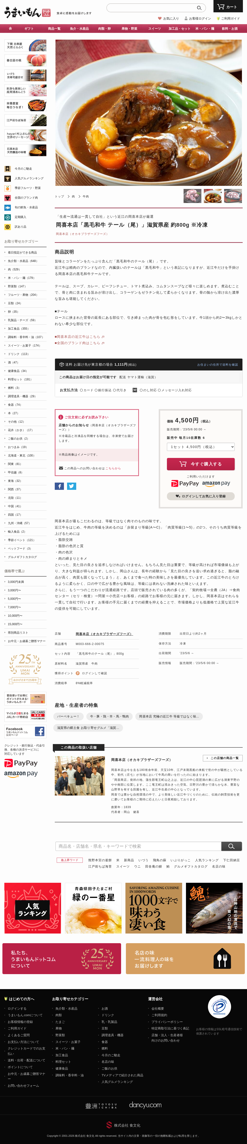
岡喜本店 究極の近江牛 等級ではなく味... (169, 716)
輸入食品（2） (17, 531)
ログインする (17, 1008)
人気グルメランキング (29, 178)
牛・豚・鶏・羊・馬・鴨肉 (109, 716)
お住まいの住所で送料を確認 (217, 364)
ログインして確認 (94, 673)
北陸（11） (15, 498)
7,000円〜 (14, 607)
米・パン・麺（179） (22, 278)
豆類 (105, 1028)
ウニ (137, 866)
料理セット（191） (20, 379)
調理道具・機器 (113, 1035)
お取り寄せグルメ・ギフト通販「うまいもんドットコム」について (61, 958)
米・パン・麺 (204, 28)
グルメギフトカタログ (191, 866)
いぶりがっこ (181, 860)
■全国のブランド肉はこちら (77, 343)
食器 (105, 1042)
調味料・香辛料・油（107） (26, 337)
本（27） (14, 413)
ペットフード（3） (20, 548)
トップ (59, 196)
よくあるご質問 (19, 1035)
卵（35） (14, 311)
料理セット (63, 1062)
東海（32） (15, 481)
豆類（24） (15, 303)
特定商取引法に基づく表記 (170, 1028)
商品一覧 (54, 28)
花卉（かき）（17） (21, 430)
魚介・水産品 (79, 28)
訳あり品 (20, 226)
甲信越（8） (16, 472)
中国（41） (15, 506)
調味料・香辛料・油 (69, 1075)
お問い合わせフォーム (23, 1085)
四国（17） (15, 514)
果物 (58, 1028)
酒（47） (14, 362)
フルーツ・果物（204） (23, 295)
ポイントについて (20, 1067)
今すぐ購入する (200, 463)
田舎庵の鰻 (153, 866)
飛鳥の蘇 (159, 860)
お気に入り (171, 18)
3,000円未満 (16, 582)
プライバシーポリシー (167, 1022)
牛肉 (86, 196)
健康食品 (61, 1068)
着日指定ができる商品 (22, 252)
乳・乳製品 (109, 1022)
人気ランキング (207, 860)
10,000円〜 (15, 615)
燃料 (105, 1048)
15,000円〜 (15, 624)
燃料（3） (14, 388)
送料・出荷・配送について (26, 1060)
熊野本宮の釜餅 (100, 860)
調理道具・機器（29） (22, 396)
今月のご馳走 (23, 168)
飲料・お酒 (230, 28)
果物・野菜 (129, 28)
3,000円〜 (14, 590)
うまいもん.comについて (25, 1015)
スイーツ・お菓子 (68, 1042)
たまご (60, 1022)
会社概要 (157, 1008)
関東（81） (15, 464)
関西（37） (15, 489)
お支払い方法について (23, 1042)
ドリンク (108, 1015)
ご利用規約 (159, 1015)
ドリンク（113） (19, 354)
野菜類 (60, 1035)
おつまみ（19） (18, 447)
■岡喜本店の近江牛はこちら (77, 337)
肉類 (58, 1015)
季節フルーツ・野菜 (28, 188)
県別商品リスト (18, 632)
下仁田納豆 (231, 860)
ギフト (29, 28)
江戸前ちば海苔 (100, 866)
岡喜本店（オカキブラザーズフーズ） (82, 234)
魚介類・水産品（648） (23, 261)
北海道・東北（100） (22, 455)
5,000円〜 (14, 599)
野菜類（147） (17, 286)
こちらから (113, 468)
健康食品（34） (18, 371)
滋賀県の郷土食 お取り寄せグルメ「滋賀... (88, 728)
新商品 (129, 860)
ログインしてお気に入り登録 (201, 496)
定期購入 (20, 217)
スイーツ (154, 28)
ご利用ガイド (230, 18)
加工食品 (61, 1055)
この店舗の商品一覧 (225, 758)
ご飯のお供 (109, 1068)
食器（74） (15, 404)
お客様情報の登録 (20, 1022)
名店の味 (219, 866)
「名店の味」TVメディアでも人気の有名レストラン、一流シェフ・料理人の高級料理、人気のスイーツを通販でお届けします (185, 958)
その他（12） (17, 421)
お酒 (105, 1008)
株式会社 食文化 (127, 1125)
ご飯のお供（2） (19, 438)
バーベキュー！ (68, 716)
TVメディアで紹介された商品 (122, 1075)
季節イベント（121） (22, 540)
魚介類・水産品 (66, 1008)
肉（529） (14, 269)
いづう (143, 860)
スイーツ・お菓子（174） (25, 345)
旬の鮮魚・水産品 (26, 207)
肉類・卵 (104, 28)
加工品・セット (180, 28)
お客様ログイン (200, 18)
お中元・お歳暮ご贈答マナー (27, 641)
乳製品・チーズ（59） (22, 320)
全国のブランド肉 (26, 197)
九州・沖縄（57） (19, 523)
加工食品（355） (19, 328)
